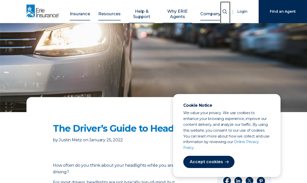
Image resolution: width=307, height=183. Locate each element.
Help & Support (140, 11)
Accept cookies (204, 162)
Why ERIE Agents (174, 11)
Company (204, 11)
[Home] (44, 11)
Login (241, 11)
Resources (111, 11)
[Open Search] (225, 12)
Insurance (86, 11)
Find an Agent (282, 11)
